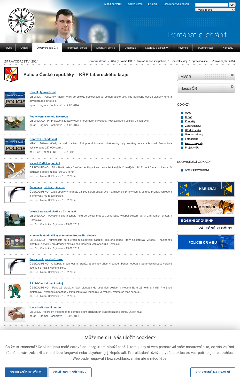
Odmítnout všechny (69, 372)
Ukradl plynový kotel (43, 92)
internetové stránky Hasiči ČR (206, 88)
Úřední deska (193, 130)
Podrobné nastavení (212, 372)
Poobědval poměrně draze (46, 259)
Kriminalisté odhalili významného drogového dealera (63, 235)
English (152, 3)
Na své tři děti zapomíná (45, 163)
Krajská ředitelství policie (151, 61)
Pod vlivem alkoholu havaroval (49, 116)
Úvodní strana (97, 61)
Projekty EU (192, 147)
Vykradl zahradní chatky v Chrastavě (53, 211)
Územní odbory (194, 134)
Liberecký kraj (178, 61)
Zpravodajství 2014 (223, 61)
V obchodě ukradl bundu (45, 307)
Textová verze (134, 3)
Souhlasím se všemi (26, 372)
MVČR (206, 76)
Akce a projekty (194, 143)
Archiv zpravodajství (197, 169)
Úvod (188, 112)
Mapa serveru (112, 3)
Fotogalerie (191, 138)
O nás (188, 117)
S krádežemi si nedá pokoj (46, 283)
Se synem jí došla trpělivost (47, 187)
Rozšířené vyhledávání (176, 3)
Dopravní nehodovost (43, 139)
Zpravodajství (200, 61)
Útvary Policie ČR (121, 61)
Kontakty (190, 121)
